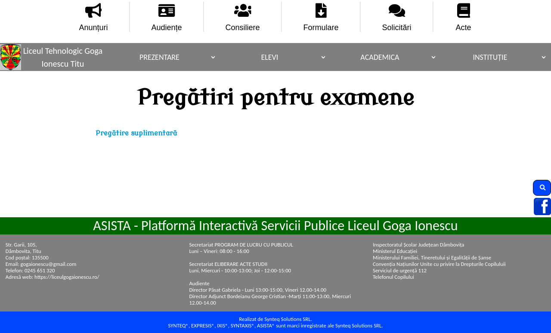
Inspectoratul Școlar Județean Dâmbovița (418, 244)
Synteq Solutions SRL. (359, 325)
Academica (379, 57)
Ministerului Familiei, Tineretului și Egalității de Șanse (432, 257)
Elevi (269, 57)
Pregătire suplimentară (136, 133)
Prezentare (159, 57)
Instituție (490, 57)
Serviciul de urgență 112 (400, 270)
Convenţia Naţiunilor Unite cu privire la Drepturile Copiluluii (439, 264)
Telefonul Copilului (393, 277)
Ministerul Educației (395, 251)
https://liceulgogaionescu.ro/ (66, 277)
